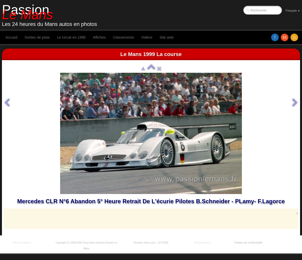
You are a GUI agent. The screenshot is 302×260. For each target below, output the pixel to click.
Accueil (11, 37)
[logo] (51, 15)
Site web (167, 37)
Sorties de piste (36, 37)
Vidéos (146, 37)
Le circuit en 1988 (71, 37)
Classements (123, 37)
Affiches (99, 37)
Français (293, 10)
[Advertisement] (149, 218)
